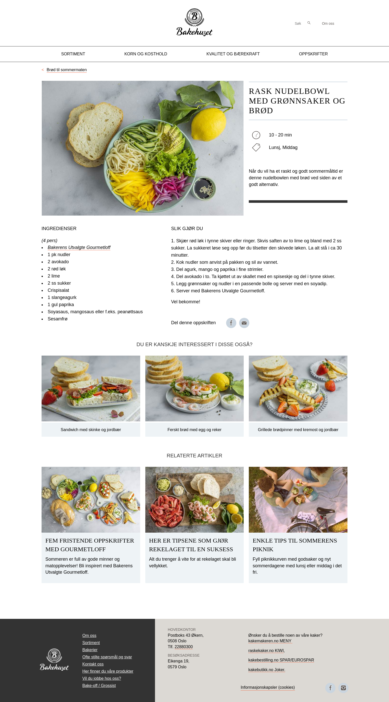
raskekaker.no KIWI (266, 650)
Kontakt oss (93, 664)
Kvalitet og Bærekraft (233, 54)
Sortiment (73, 54)
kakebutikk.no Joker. (266, 670)
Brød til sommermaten (67, 70)
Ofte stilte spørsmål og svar (107, 657)
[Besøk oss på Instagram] (343, 688)
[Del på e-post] (244, 323)
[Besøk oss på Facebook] (330, 688)
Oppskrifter (313, 54)
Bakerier (90, 650)
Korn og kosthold (145, 54)
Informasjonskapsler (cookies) (268, 687)
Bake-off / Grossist (99, 685)
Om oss (328, 23)
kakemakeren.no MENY (270, 641)
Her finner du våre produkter (107, 671)
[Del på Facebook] (231, 323)
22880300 (184, 647)
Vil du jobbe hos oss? (101, 678)
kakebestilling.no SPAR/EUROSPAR (281, 660)
